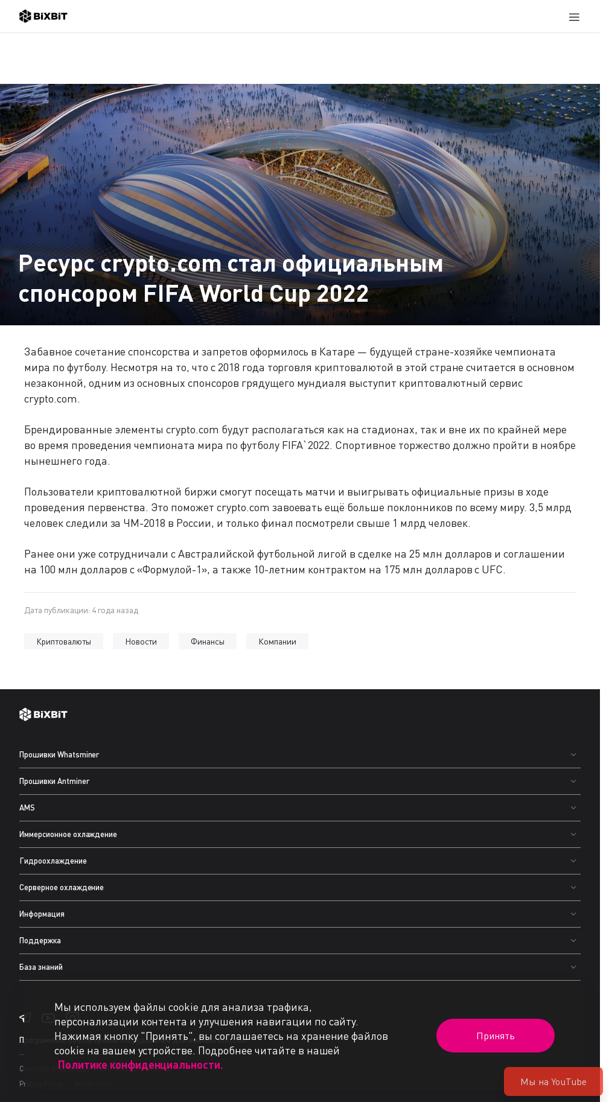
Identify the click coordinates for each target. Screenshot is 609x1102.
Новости (141, 641)
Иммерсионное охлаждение (68, 834)
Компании (277, 641)
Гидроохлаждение (53, 860)
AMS (27, 807)
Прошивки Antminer (54, 781)
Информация (42, 914)
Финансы (208, 641)
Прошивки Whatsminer (59, 754)
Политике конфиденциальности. (140, 1064)
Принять (495, 1036)
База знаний (41, 967)
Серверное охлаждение (61, 887)
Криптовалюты (63, 641)
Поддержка (40, 940)
